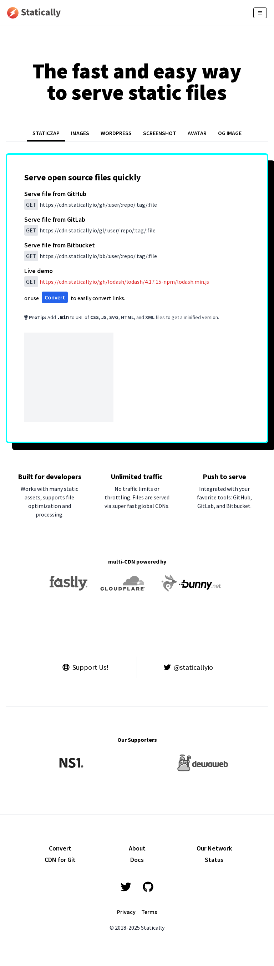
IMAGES (80, 133)
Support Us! (85, 667)
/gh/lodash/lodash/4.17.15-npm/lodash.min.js (124, 281)
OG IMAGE (230, 133)
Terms (149, 911)
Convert (55, 297)
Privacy (126, 911)
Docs (137, 859)
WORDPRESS (116, 133)
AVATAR (197, 133)
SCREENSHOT (159, 133)
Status (214, 859)
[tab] (46, 134)
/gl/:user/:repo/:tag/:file (90, 230)
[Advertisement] (68, 377)
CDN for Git (60, 859)
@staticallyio (188, 667)
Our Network (214, 848)
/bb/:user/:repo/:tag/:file (90, 256)
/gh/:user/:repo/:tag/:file (90, 204)
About (137, 848)
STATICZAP (46, 133)
